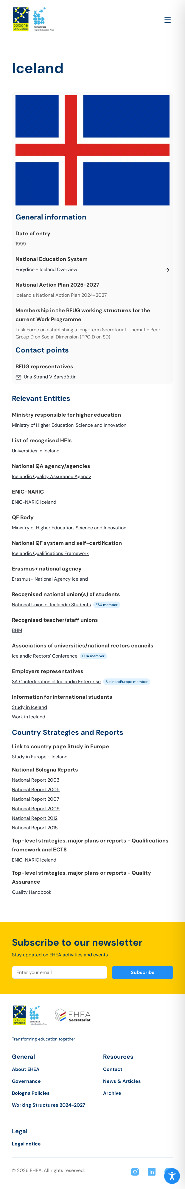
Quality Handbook (31, 892)
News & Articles (122, 1081)
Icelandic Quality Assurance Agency (51, 476)
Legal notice (26, 1144)
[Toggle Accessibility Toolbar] (172, 1176)
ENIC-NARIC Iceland (34, 502)
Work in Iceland (28, 717)
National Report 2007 (35, 799)
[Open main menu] (167, 20)
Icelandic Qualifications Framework (50, 553)
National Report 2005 (36, 789)
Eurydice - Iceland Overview (46, 269)
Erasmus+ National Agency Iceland (50, 579)
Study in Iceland (29, 707)
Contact (112, 1069)
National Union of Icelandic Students (51, 605)
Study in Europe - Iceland (40, 757)
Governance (26, 1081)
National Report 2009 (36, 808)
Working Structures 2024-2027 (48, 1105)
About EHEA (25, 1069)
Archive (112, 1093)
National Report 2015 (35, 828)
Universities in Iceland (36, 451)
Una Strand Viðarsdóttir (50, 377)
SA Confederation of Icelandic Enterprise (56, 681)
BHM (17, 630)
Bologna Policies (31, 1093)
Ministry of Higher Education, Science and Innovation (69, 425)
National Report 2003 (35, 780)
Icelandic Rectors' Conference (44, 656)
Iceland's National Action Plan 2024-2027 (61, 295)
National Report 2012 (34, 818)
